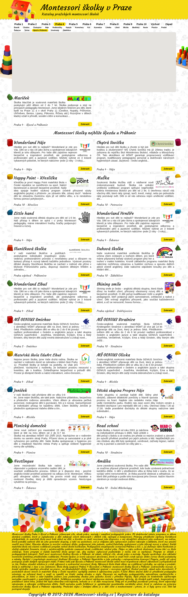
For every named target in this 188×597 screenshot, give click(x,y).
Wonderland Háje (30, 142)
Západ (168, 24)
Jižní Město (129, 571)
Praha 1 (18, 24)
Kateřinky (118, 544)
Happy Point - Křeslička (35, 178)
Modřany (136, 27)
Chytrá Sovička (110, 142)
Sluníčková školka (30, 248)
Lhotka (108, 27)
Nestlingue (24, 461)
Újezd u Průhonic (40, 30)
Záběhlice (67, 30)
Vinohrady (55, 30)
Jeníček (20, 390)
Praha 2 (32, 24)
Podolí (164, 27)
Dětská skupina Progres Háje (120, 390)
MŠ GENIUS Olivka (113, 355)
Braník (16, 27)
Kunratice (98, 27)
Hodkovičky (57, 27)
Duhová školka (110, 248)
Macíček (21, 98)
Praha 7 (100, 24)
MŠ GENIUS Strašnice (116, 319)
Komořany (79, 27)
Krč (88, 27)
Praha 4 (59, 24)
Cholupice (37, 27)
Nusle (145, 27)
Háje (47, 27)
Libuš (117, 27)
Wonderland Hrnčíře (115, 213)
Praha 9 (128, 24)
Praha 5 (73, 24)
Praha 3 (46, 24)
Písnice (155, 27)
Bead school (107, 425)
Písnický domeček (30, 425)
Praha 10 (141, 24)
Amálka (104, 461)
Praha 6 (87, 24)
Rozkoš (135, 569)
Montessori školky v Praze (86, 7)
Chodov (26, 27)
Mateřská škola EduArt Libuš (37, 355)
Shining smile (109, 284)
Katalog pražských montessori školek (70, 14)
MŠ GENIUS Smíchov (32, 319)
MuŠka (103, 178)
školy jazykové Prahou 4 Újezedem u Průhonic (87, 566)
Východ (155, 24)
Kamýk (68, 27)
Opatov (72, 556)
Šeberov (17, 30)
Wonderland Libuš (30, 284)
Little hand (24, 213)
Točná (26, 30)
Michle (125, 27)
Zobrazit (85, 124)
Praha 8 (114, 24)
